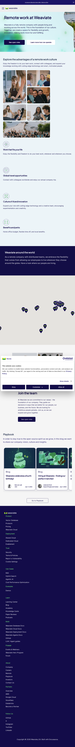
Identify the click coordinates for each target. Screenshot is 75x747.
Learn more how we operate (40, 42)
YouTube (9, 727)
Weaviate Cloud (11, 530)
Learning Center (11, 602)
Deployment (10, 534)
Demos (8, 591)
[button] (54, 309)
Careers (8, 670)
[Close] (73, 2)
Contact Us (10, 683)
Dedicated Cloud (12, 541)
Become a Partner (12, 706)
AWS (7, 694)
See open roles (14, 42)
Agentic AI (9, 579)
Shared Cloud (11, 538)
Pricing (8, 526)
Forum (8, 656)
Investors (9, 680)
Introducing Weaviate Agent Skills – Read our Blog (36, 2)
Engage (8, 645)
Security (9, 552)
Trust (7, 548)
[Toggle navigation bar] (3, 8)
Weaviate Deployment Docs (16, 632)
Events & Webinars (12, 649)
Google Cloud (11, 697)
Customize (37, 387)
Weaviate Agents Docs (14, 635)
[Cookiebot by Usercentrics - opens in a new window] (64, 358)
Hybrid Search (11, 576)
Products (9, 523)
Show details (64, 381)
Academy (9, 608)
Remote (8, 673)
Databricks (10, 703)
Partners (9, 687)
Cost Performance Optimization (17, 582)
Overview (9, 691)
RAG (7, 573)
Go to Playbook (37, 501)
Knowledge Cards (12, 611)
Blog (7, 605)
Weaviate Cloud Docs (14, 629)
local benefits (40, 232)
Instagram (9, 724)
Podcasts (9, 617)
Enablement (10, 544)
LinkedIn (9, 730)
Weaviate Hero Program (14, 653)
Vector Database (12, 520)
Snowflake (9, 700)
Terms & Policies (12, 555)
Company (9, 667)
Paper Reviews (11, 614)
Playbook (9, 676)
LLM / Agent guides (13, 641)
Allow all (61, 387)
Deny (14, 387)
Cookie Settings (11, 562)
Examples (9, 586)
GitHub (8, 638)
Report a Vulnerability (14, 558)
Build (7, 622)
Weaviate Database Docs (15, 626)
